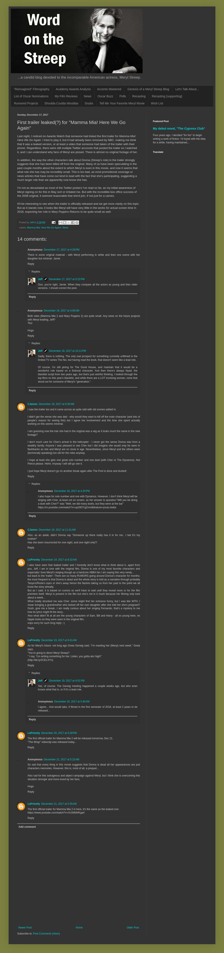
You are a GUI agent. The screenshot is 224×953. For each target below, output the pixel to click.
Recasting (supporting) (167, 96)
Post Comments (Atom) (46, 933)
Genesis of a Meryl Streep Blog (148, 89)
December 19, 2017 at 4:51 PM (66, 680)
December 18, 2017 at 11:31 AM (57, 529)
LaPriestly (34, 559)
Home (79, 927)
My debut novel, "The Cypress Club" (179, 128)
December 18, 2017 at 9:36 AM (56, 404)
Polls (122, 96)
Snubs (89, 103)
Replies (35, 271)
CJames (32, 404)
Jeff (40, 279)
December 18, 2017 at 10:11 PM (67, 350)
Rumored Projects (26, 103)
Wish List (157, 103)
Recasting (139, 96)
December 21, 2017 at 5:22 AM (61, 759)
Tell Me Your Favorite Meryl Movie (122, 103)
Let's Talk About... (187, 89)
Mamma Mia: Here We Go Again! (44, 227)
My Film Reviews (66, 96)
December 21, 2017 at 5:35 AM (58, 803)
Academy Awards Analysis (73, 89)
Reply (31, 263)
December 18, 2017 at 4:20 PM (72, 491)
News (87, 96)
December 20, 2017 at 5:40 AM (71, 701)
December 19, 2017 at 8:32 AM (58, 559)
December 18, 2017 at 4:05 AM (61, 310)
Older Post (133, 927)
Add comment (27, 826)
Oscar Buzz (105, 96)
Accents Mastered (109, 89)
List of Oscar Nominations (31, 96)
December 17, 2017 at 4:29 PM (61, 249)
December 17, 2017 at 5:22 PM (66, 279)
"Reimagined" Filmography (32, 89)
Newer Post (25, 927)
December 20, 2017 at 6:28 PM (59, 733)
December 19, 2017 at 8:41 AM (58, 640)
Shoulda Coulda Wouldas (61, 103)
